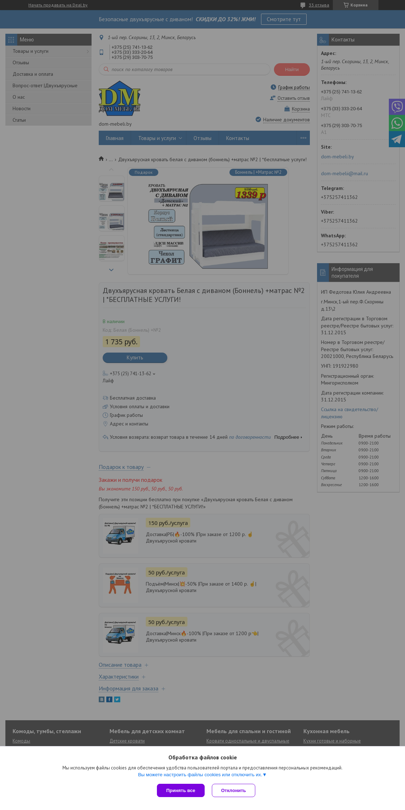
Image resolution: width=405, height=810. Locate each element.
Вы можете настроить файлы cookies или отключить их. (200, 774)
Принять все (180, 790)
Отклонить (233, 790)
